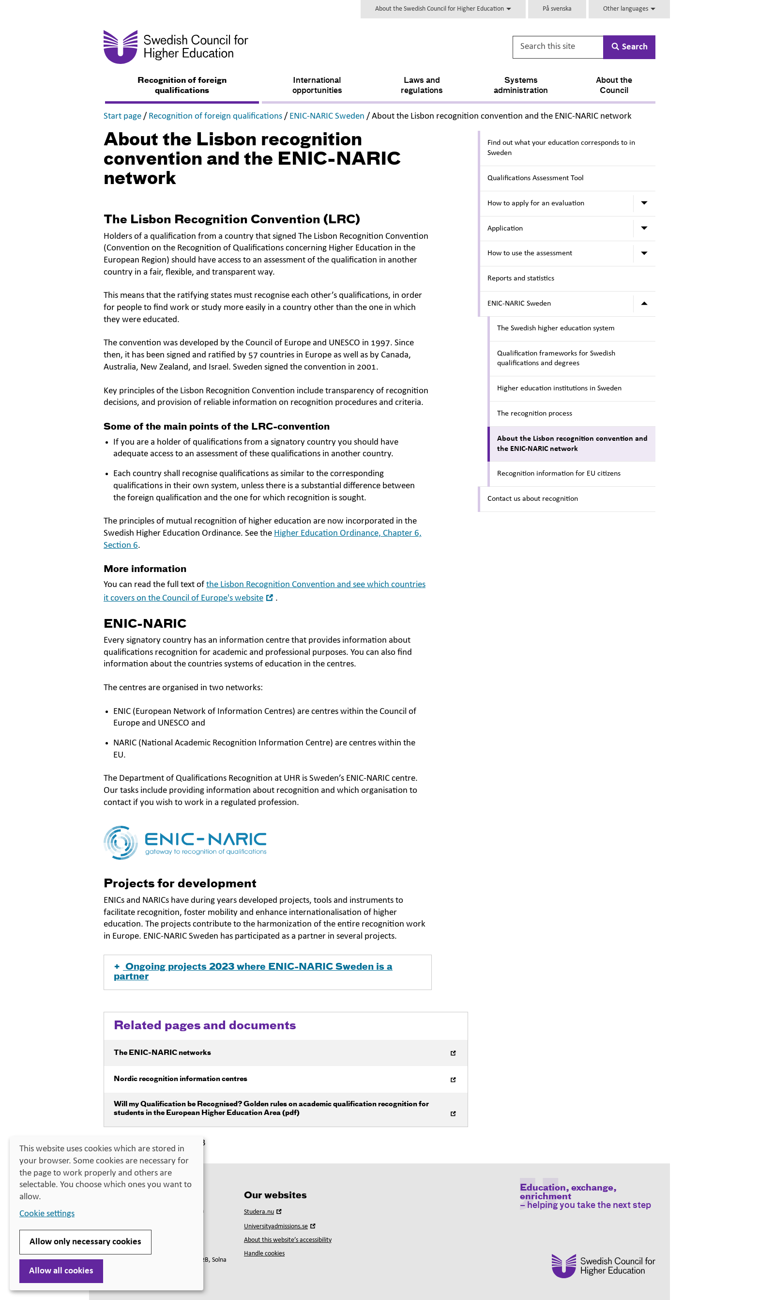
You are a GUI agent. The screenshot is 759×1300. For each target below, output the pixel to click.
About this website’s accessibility (288, 1240)
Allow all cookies (61, 1271)
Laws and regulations (422, 86)
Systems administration (521, 86)
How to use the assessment (529, 253)
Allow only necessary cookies (85, 1242)
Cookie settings (47, 1214)
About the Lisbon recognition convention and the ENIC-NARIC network (572, 444)
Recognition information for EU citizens (559, 474)
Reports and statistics (520, 278)
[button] (267, 972)
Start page (122, 116)
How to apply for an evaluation (535, 203)
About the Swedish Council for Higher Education (443, 9)
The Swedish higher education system (556, 328)
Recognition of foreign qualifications (182, 86)
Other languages (629, 9)
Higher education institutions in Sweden (559, 388)
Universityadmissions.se (281, 1226)
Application (505, 228)
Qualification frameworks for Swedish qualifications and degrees (556, 359)
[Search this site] (559, 47)
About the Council (614, 86)
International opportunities (317, 86)
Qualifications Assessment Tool (535, 178)
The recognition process (534, 414)
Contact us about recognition (532, 499)
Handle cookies (264, 1253)
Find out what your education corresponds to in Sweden (561, 148)
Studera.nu (264, 1212)
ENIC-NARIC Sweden (326, 116)
